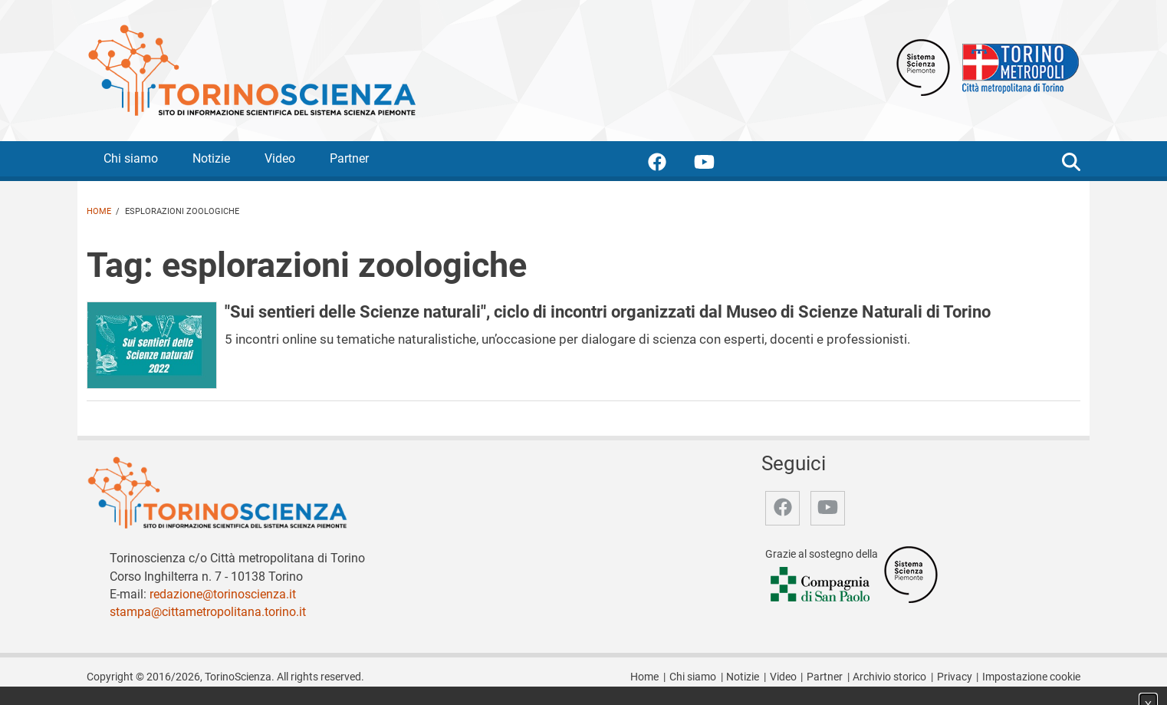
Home (99, 211)
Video (280, 158)
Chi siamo (131, 158)
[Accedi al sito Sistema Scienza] (911, 573)
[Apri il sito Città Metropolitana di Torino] (1016, 66)
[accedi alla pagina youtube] (716, 164)
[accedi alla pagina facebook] (669, 164)
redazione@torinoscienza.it (223, 594)
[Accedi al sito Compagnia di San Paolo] (821, 584)
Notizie (211, 158)
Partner (349, 158)
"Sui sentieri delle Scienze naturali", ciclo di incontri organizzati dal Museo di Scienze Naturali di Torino (608, 311)
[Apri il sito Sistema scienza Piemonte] (923, 66)
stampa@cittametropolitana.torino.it (208, 612)
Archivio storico (889, 677)
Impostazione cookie (1031, 677)
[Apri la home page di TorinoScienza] (251, 69)
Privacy (954, 677)
